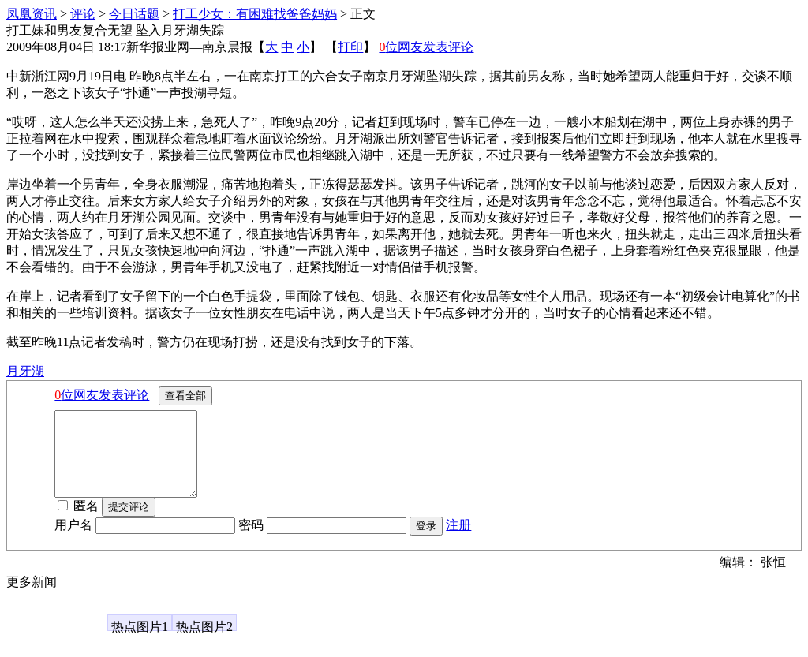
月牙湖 (25, 371)
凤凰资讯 (31, 14)
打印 (350, 47)
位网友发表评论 (426, 47)
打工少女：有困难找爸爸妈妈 (255, 14)
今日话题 (134, 14)
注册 (458, 541)
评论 (82, 14)
